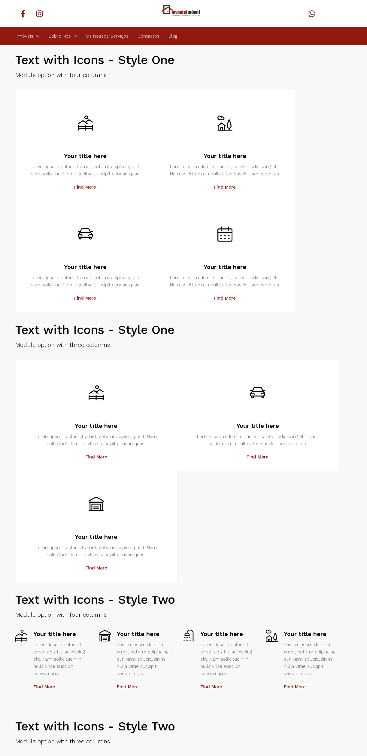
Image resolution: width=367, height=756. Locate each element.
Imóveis (25, 36)
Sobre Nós (59, 36)
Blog (172, 36)
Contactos (148, 36)
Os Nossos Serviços (107, 36)
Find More (57, 201)
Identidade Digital (77, 730)
